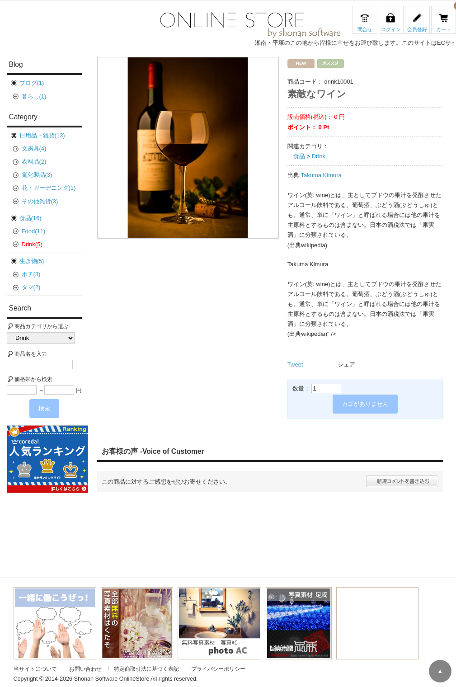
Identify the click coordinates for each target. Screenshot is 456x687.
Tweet (295, 364)
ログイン (391, 29)
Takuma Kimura (321, 175)
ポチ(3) (31, 274)
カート (443, 29)
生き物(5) (31, 261)
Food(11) (34, 231)
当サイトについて (35, 669)
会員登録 (417, 29)
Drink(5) (32, 244)
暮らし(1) (34, 96)
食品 (299, 156)
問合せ (364, 29)
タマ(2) (31, 287)
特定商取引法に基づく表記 (146, 669)
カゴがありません (365, 403)
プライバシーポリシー (218, 669)
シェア (346, 364)
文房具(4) (34, 148)
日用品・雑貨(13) (42, 135)
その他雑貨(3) (40, 201)
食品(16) (30, 218)
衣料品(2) (34, 161)
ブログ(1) (31, 83)
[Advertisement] (51, 530)
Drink (318, 156)
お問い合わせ (85, 669)
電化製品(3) (37, 174)
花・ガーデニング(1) (49, 187)
